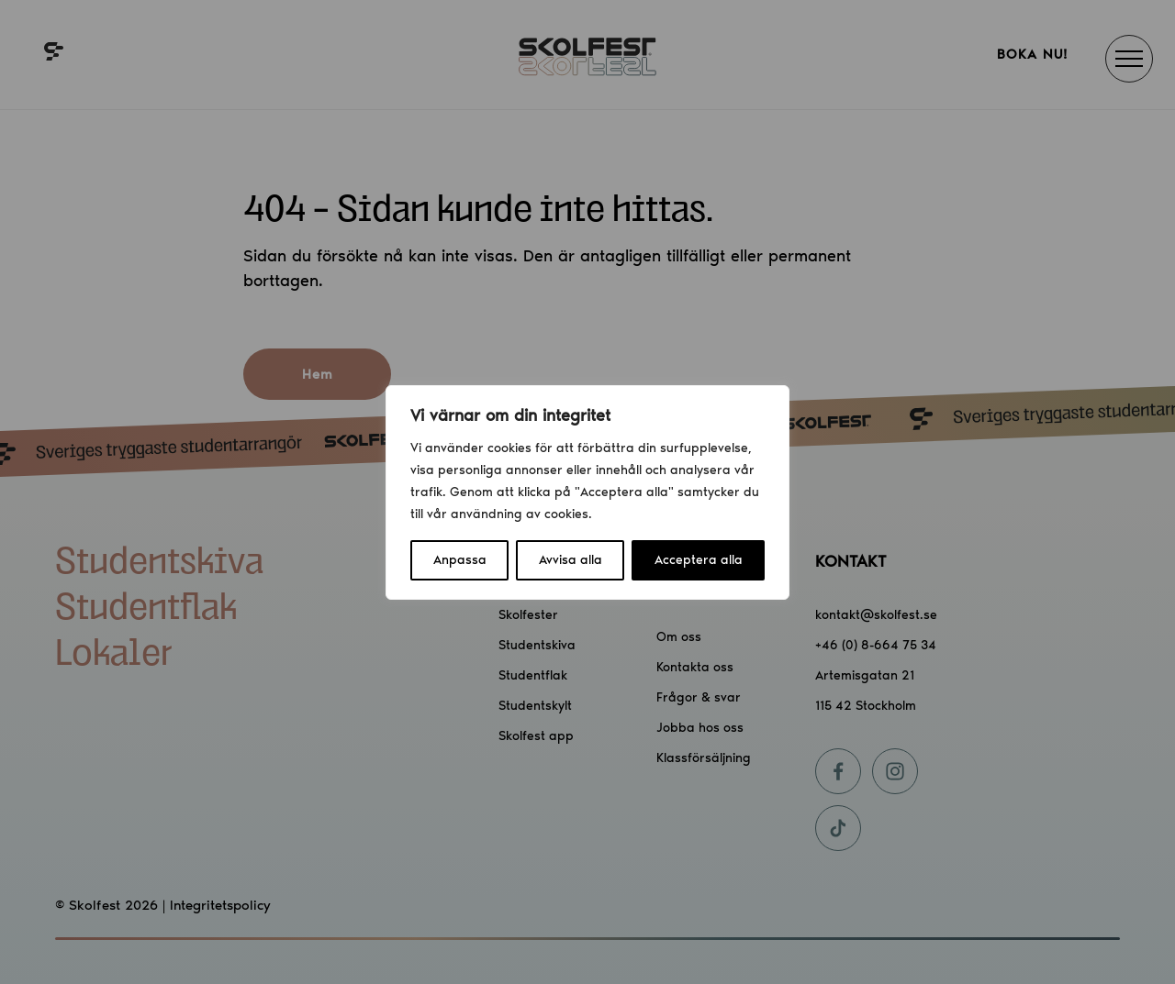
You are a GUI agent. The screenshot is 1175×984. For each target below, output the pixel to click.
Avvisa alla (570, 560)
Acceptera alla (699, 560)
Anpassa (460, 560)
